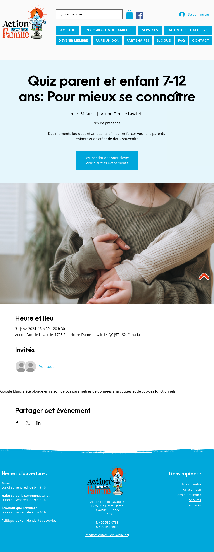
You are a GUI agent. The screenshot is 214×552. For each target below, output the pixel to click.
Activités (195, 505)
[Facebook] (139, 15)
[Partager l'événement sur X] (28, 423)
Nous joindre (191, 484)
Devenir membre (188, 495)
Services (195, 500)
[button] (129, 14)
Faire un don (192, 489)
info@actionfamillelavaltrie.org (107, 535)
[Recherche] (88, 14)
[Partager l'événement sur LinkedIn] (38, 423)
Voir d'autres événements (107, 163)
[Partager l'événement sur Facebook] (17, 423)
